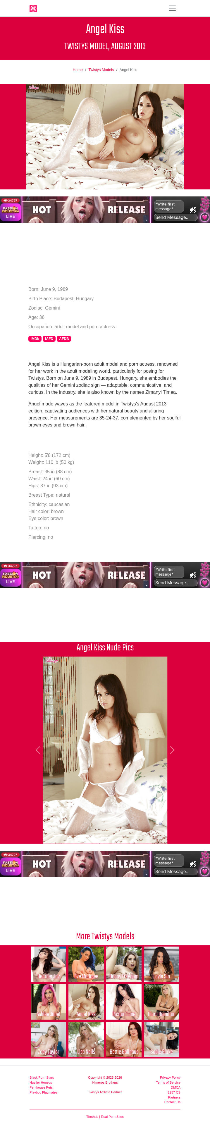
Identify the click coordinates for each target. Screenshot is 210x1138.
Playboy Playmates (43, 1092)
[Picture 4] (89, 835)
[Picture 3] (78, 835)
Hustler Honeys (41, 1082)
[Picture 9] (141, 835)
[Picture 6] (110, 835)
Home (78, 70)
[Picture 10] (152, 835)
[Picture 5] (99, 835)
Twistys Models (101, 70)
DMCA (175, 1087)
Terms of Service (168, 1082)
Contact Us (172, 1102)
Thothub (92, 1116)
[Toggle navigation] (172, 8)
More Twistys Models (105, 936)
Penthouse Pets (41, 1087)
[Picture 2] (68, 835)
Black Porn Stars (42, 1077)
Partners (174, 1097)
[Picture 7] (120, 835)
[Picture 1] (57, 835)
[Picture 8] (131, 835)
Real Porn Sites (112, 1116)
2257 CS (174, 1092)
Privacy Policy (170, 1077)
